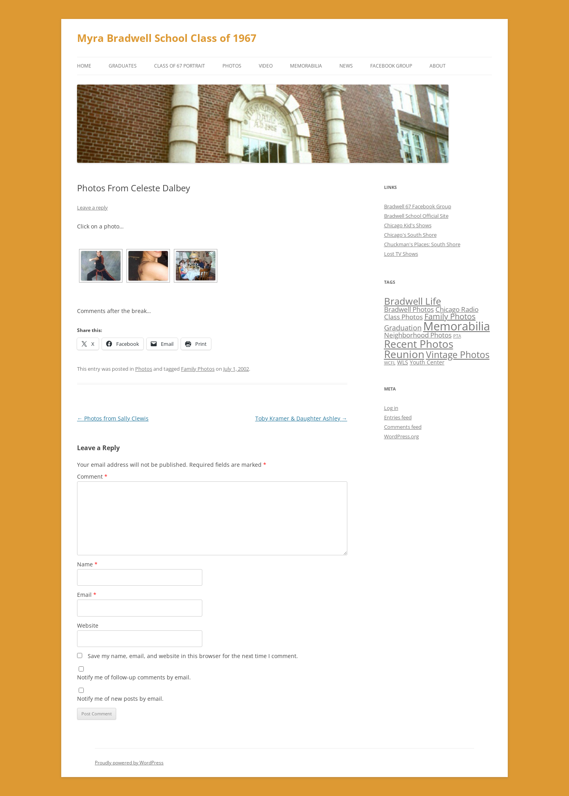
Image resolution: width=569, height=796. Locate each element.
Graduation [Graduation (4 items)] (403, 327)
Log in (391, 407)
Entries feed (398, 417)
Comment (92, 476)
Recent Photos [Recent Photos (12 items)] (418, 344)
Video (266, 65)
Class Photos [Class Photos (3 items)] (403, 316)
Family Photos (198, 368)
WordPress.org (401, 436)
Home (84, 65)
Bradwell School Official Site (416, 215)
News (346, 65)
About (438, 65)
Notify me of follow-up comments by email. (134, 677)
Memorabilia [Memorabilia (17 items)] (456, 326)
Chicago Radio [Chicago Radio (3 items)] (457, 309)
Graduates (123, 65)
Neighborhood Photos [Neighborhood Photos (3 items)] (418, 335)
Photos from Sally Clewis (113, 418)
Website (87, 625)
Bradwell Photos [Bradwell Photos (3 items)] (409, 309)
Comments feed (403, 426)
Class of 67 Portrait (179, 65)
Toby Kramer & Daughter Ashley (301, 418)
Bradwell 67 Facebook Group (417, 206)
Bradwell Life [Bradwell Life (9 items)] (412, 300)
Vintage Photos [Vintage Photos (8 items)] (458, 354)
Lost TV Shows (401, 253)
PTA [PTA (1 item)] (457, 336)
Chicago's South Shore (410, 234)
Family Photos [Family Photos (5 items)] (450, 316)
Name (87, 564)
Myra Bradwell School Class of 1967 (166, 38)
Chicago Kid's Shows (407, 225)
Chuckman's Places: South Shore (422, 244)
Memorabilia (306, 65)
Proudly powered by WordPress (129, 762)
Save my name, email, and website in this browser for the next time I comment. (193, 656)
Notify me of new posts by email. (120, 698)
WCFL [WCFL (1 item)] (390, 363)
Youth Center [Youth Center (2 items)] (427, 362)
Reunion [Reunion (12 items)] (404, 354)
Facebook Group (391, 65)
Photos (231, 65)
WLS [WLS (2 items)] (402, 362)
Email (86, 594)
